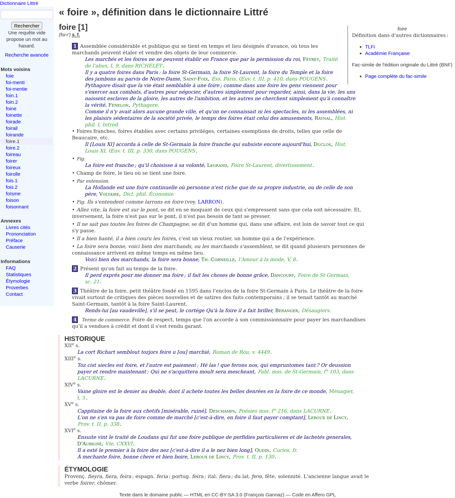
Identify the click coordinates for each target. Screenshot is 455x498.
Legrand (217, 165)
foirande (15, 134)
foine (11, 108)
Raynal (322, 118)
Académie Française (387, 53)
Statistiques (18, 274)
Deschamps (222, 411)
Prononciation (21, 234)
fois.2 (12, 187)
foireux (13, 167)
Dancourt (282, 275)
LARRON (209, 202)
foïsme (13, 193)
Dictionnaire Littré (19, 3)
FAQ (11, 268)
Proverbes (17, 287)
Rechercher (27, 25)
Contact (14, 294)
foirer (11, 161)
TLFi (370, 46)
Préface (14, 240)
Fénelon (118, 105)
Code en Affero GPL (314, 494)
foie (10, 76)
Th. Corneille (218, 259)
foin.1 (12, 95)
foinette (14, 115)
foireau (13, 154)
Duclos (322, 144)
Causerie (16, 247)
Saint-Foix (195, 79)
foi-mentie (16, 89)
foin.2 (12, 102)
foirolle (13, 174)
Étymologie (18, 281)
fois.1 (12, 180)
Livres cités (18, 227)
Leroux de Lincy (327, 417)
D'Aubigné (89, 444)
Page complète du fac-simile (396, 76)
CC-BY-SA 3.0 (226, 494)
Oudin (262, 450)
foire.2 (13, 148)
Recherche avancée (26, 55)
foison (12, 200)
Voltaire (109, 194)
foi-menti (15, 82)
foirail (12, 128)
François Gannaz (264, 494)
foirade (13, 121)
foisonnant (17, 206)
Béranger (286, 310)
